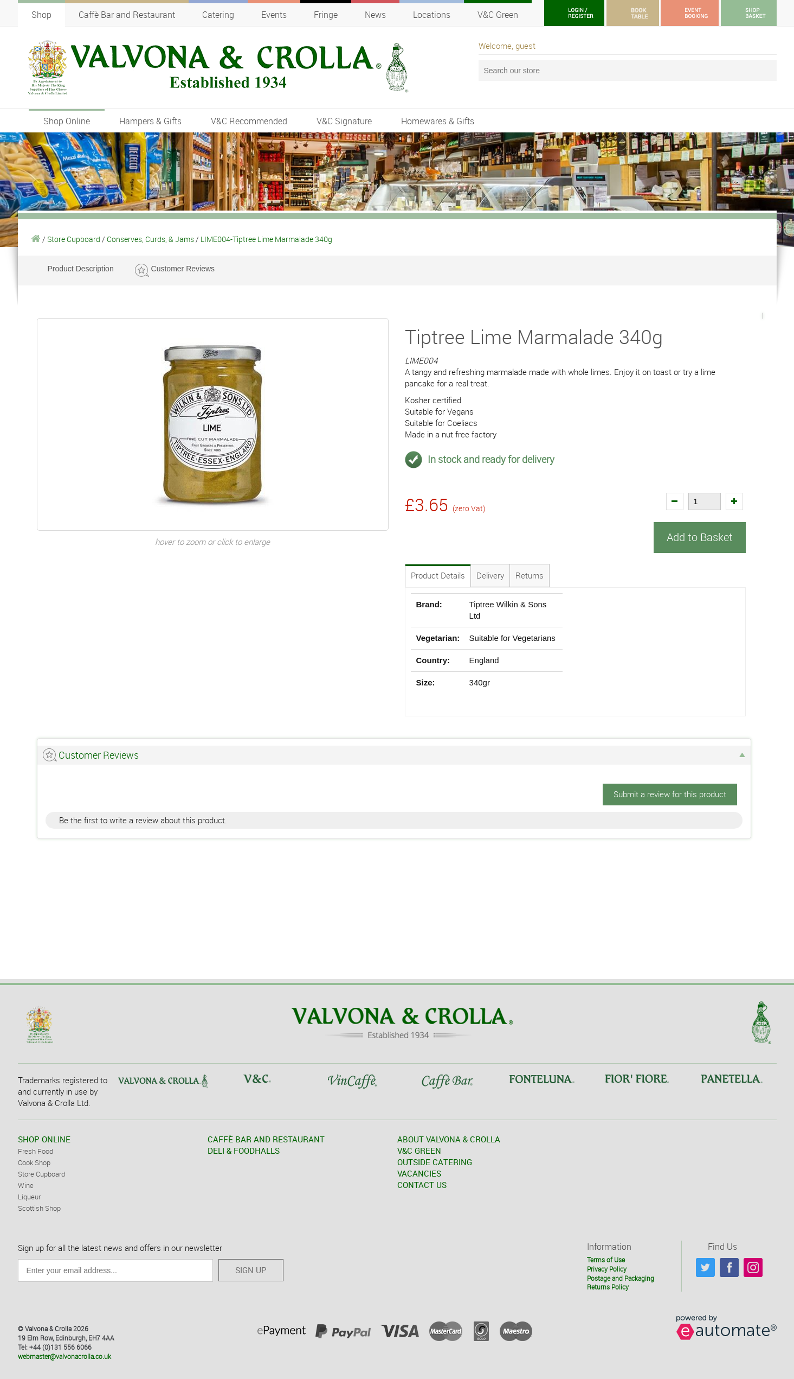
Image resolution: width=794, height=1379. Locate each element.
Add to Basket (700, 537)
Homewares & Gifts (437, 121)
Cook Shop (34, 1162)
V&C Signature (344, 121)
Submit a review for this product (670, 793)
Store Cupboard (73, 239)
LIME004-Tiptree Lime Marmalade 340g (266, 239)
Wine (26, 1185)
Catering (218, 15)
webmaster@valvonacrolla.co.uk (64, 1355)
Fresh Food (35, 1150)
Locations (431, 15)
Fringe (326, 15)
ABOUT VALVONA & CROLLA (448, 1138)
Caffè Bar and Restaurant (127, 15)
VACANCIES (419, 1172)
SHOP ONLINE (44, 1138)
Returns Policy (608, 1286)
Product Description (81, 268)
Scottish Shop (39, 1207)
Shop (41, 15)
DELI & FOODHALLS (244, 1150)
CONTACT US (422, 1184)
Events (274, 15)
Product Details (438, 574)
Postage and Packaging (620, 1277)
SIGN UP (251, 1269)
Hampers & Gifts (150, 121)
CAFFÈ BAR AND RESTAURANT (266, 1138)
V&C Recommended (249, 121)
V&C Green (497, 15)
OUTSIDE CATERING (434, 1161)
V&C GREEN (419, 1150)
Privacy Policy (607, 1268)
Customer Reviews (183, 268)
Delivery (490, 574)
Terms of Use (606, 1259)
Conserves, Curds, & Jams (150, 239)
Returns (529, 574)
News (375, 15)
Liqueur (29, 1196)
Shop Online (66, 121)
